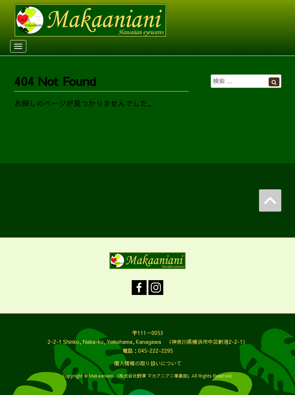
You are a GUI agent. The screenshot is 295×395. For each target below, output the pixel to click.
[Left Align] (274, 81)
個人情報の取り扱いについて (147, 363)
